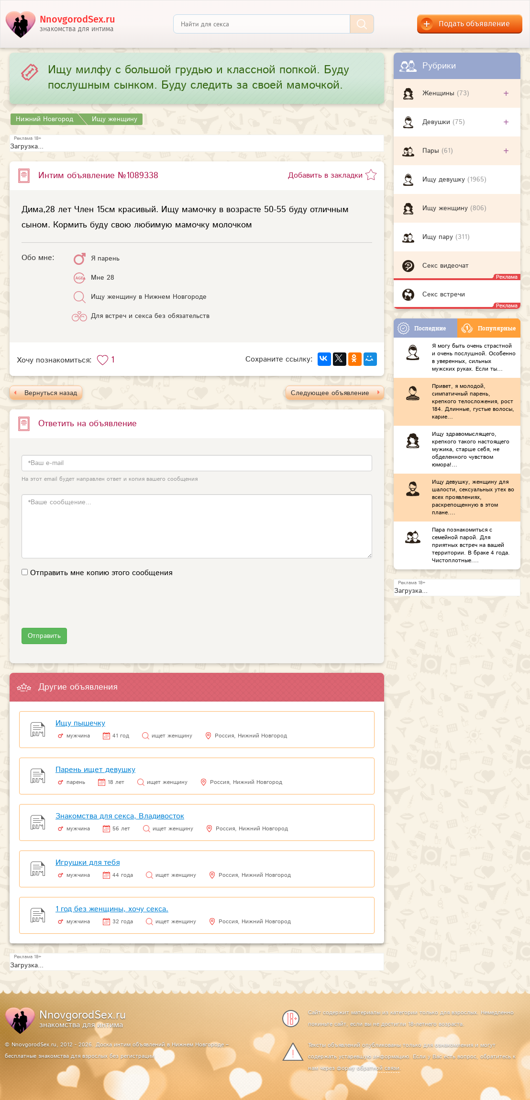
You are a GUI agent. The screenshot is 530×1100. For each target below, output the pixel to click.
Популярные (488, 328)
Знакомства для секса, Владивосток (119, 816)
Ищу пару (438, 237)
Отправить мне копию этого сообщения (101, 572)
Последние (422, 328)
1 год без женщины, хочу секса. (111, 909)
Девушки (437, 122)
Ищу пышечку (80, 723)
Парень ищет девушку (95, 769)
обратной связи (378, 1068)
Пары (432, 151)
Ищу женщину (446, 208)
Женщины (439, 93)
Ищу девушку (444, 179)
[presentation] (94, 609)
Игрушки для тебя (87, 862)
